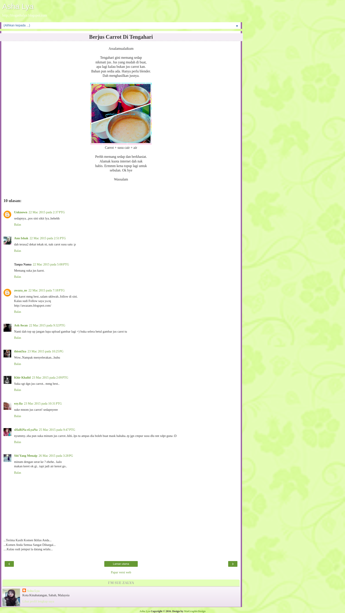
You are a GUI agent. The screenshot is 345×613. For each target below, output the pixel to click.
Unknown (20, 212)
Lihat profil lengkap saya (38, 601)
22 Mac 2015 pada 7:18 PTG (46, 290)
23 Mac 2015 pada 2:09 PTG (50, 377)
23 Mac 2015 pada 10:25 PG (45, 351)
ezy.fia (18, 403)
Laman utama (121, 563)
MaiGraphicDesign (195, 611)
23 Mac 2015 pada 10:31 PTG (43, 403)
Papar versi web (121, 572)
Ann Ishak (21, 238)
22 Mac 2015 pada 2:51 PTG (47, 238)
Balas (17, 224)
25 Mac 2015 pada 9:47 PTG (57, 429)
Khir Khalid (22, 377)
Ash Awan (21, 325)
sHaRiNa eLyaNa (26, 429)
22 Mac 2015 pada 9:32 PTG (47, 325)
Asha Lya (18, 6)
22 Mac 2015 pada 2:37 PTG (47, 212)
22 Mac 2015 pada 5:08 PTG (51, 264)
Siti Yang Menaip (25, 455)
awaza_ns (20, 290)
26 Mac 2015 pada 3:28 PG (56, 455)
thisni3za (20, 351)
